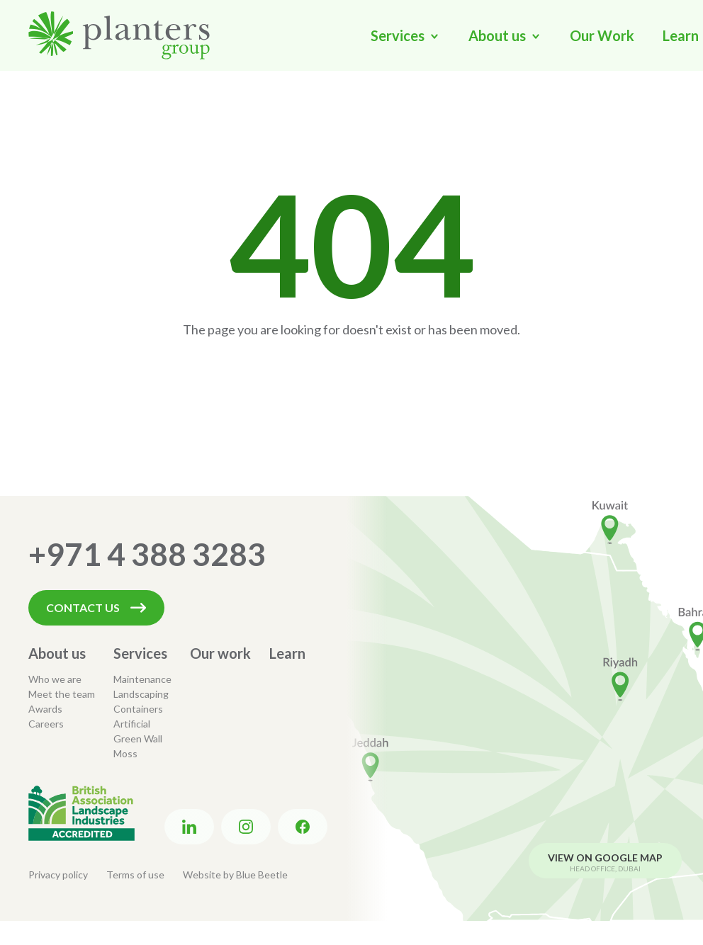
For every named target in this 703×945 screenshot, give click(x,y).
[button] (405, 35)
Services (140, 653)
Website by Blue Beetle (235, 874)
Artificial (131, 724)
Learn (287, 653)
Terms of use (135, 874)
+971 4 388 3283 (147, 554)
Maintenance (142, 679)
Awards (45, 709)
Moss (125, 753)
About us (57, 653)
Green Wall (137, 738)
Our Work (602, 35)
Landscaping (141, 694)
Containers (138, 709)
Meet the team (61, 694)
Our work (220, 653)
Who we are (54, 679)
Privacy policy (58, 874)
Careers (46, 724)
